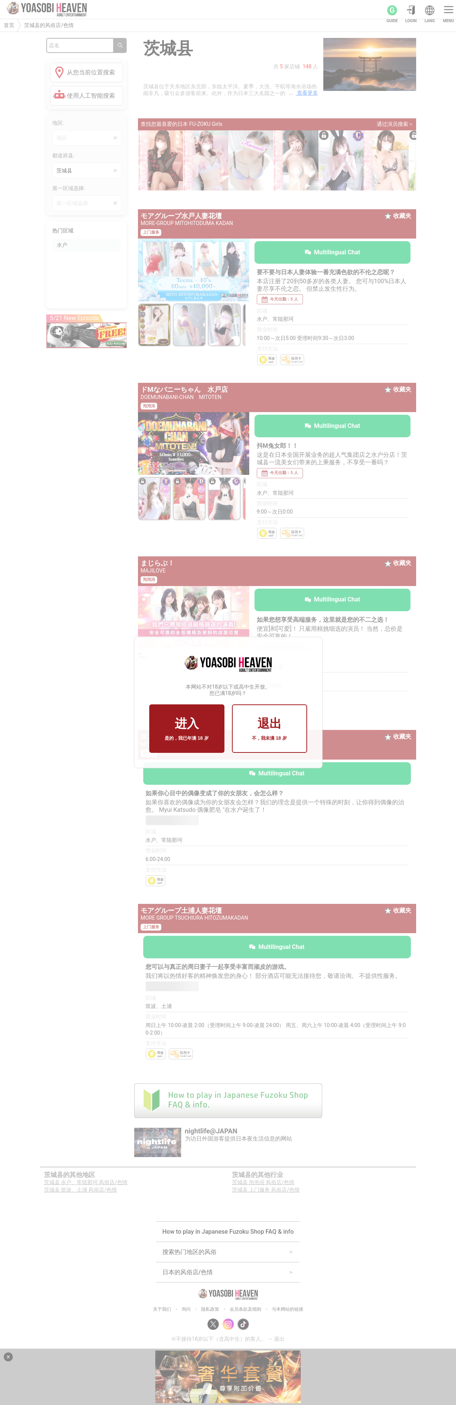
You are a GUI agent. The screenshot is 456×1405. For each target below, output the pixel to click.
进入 (186, 729)
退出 (269, 729)
